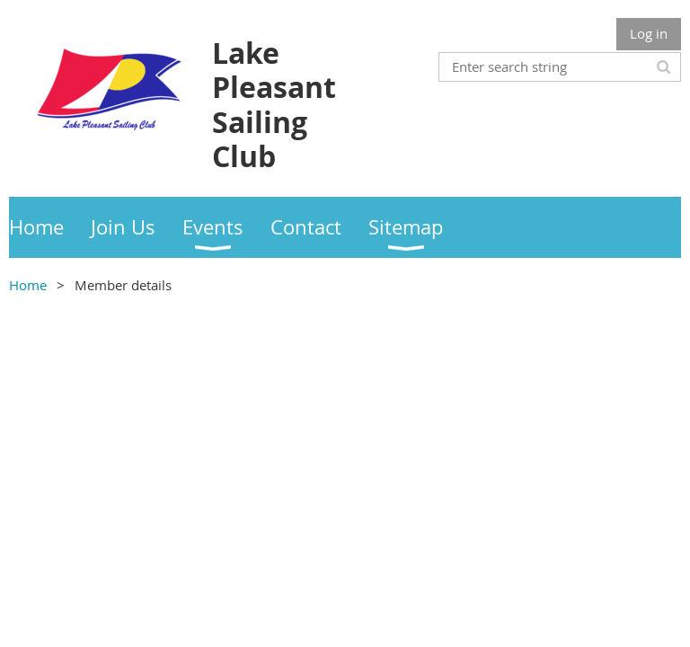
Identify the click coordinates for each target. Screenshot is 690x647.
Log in (649, 33)
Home (28, 285)
